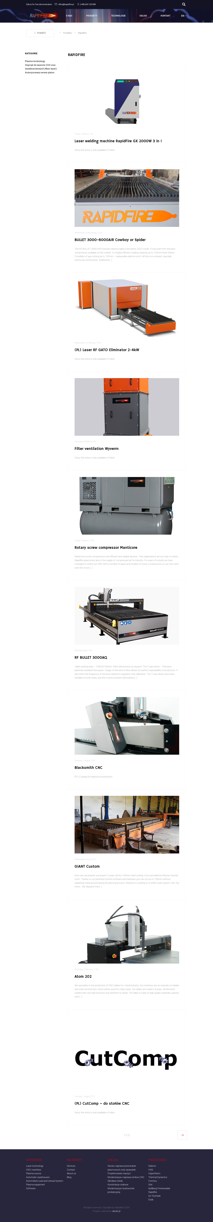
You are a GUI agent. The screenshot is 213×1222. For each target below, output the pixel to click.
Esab (150, 1199)
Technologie (118, 16)
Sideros (152, 1166)
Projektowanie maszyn (119, 1173)
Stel (150, 1184)
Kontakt (165, 16)
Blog (69, 1177)
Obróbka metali (115, 1180)
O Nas (69, 16)
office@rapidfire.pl (64, 4)
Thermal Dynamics (157, 1177)
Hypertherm (154, 1173)
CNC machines (33, 1169)
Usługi (143, 16)
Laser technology (34, 1166)
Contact (71, 1169)
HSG (150, 1169)
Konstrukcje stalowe (118, 1184)
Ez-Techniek (154, 1195)
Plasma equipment (35, 1184)
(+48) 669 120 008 (86, 4)
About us (71, 1173)
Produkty (91, 16)
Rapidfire (82, 33)
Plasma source (33, 1173)
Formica (152, 1180)
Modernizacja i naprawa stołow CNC (126, 1177)
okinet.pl (116, 1211)
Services (71, 1166)
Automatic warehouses (38, 1177)
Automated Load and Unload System (44, 1180)
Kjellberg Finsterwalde (159, 1188)
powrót (40, 33)
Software (30, 1188)
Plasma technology (35, 61)
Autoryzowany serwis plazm (39, 72)
